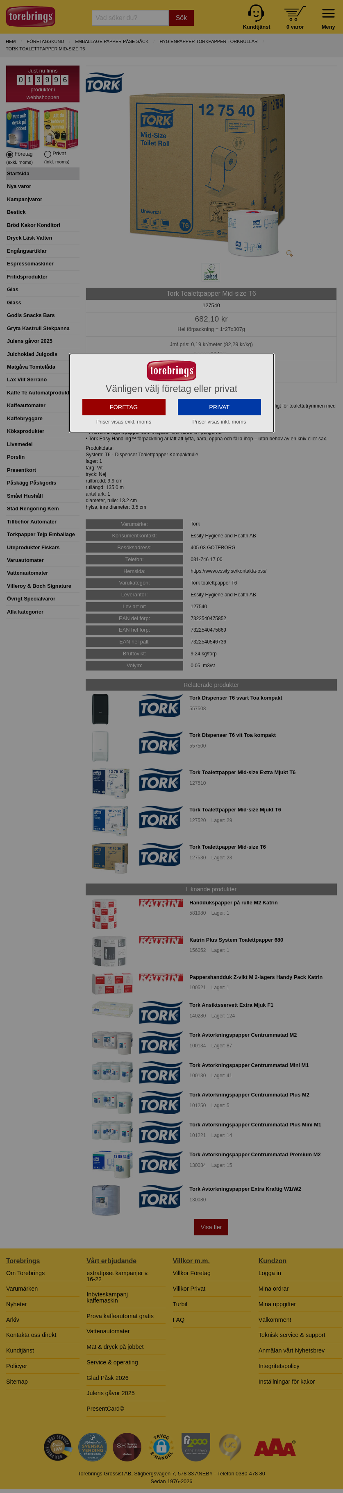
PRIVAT (219, 475)
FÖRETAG (124, 475)
